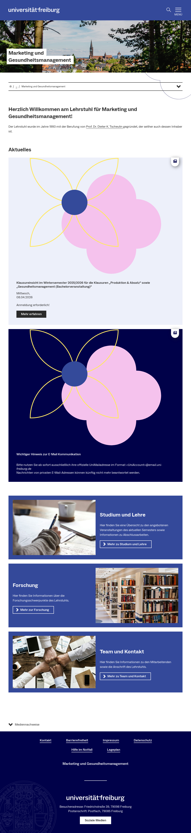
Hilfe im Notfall (81, 750)
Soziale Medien (95, 820)
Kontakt (45, 740)
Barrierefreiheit (77, 740)
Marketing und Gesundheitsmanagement (39, 57)
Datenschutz (143, 740)
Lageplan (113, 750)
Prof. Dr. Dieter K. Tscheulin (104, 127)
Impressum (111, 740)
